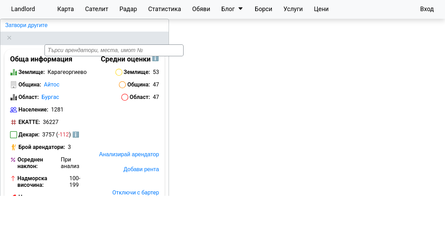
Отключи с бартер (135, 184)
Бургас (50, 88)
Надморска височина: (32, 173)
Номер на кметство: (31, 191)
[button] (312, 132)
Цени (321, 9)
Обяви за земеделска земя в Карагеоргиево (47, 210)
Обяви (201, 9)
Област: (28, 88)
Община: (29, 76)
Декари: (29, 126)
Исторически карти (134, 213)
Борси (263, 9)
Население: (33, 101)
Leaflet (380, 246)
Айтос (51, 76)
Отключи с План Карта (129, 198)
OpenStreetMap (408, 246)
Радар (128, 9)
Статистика (164, 9)
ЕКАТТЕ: (29, 113)
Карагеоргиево (23, 25)
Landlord (23, 9)
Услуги (293, 9)
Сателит (96, 9)
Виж (80, 188)
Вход (427, 9)
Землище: (31, 63)
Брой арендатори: (41, 138)
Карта (65, 9)
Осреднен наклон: (30, 154)
